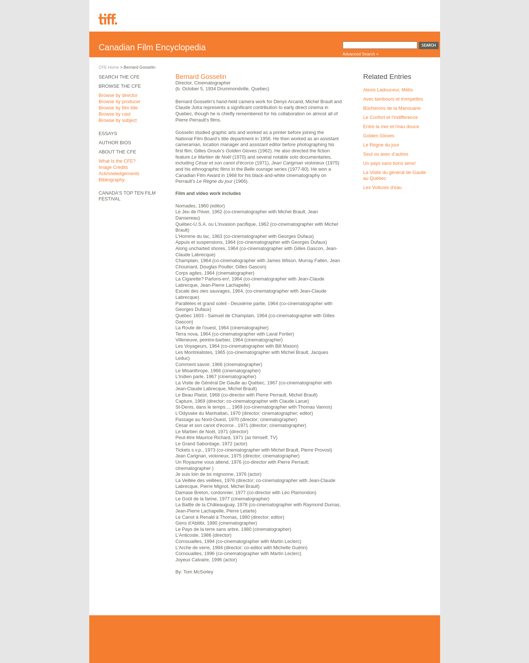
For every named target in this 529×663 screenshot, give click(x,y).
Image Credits (113, 167)
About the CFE (117, 152)
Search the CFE (119, 77)
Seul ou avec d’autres (386, 154)
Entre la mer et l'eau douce (391, 126)
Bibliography (112, 179)
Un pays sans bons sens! (389, 163)
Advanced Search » (361, 54)
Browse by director (118, 95)
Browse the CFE (120, 86)
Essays (108, 133)
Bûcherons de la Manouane (392, 108)
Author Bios (115, 142)
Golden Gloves (379, 135)
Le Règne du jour (381, 145)
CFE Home (109, 67)
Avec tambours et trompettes (393, 99)
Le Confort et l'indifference (390, 117)
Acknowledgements (119, 173)
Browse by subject (118, 120)
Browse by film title (118, 107)
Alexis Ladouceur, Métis (388, 90)
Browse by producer (120, 101)
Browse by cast (115, 114)
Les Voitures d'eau (382, 187)
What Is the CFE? (117, 161)
